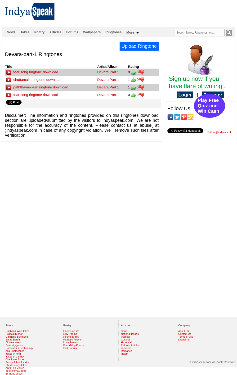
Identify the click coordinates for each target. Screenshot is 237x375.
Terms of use (185, 336)
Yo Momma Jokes (15, 370)
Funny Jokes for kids (17, 362)
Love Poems (70, 342)
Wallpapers (92, 32)
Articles (55, 32)
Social (124, 331)
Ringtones (113, 32)
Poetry (39, 32)
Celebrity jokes (13, 345)
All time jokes (13, 342)
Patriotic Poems (72, 339)
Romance (126, 350)
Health (125, 353)
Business (126, 348)
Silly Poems (70, 333)
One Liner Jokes (14, 359)
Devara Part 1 (108, 72)
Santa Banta (12, 339)
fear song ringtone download (32, 72)
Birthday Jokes (13, 373)
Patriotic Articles (130, 345)
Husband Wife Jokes (17, 331)
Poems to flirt (71, 336)
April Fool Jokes (14, 367)
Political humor (13, 333)
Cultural (125, 339)
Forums (72, 32)
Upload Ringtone (139, 46)
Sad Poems (70, 348)
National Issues (130, 333)
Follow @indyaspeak (219, 132)
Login (184, 94)
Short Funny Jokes (16, 365)
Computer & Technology (19, 348)
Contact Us (184, 333)
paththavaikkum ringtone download (37, 87)
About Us (183, 331)
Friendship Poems (74, 345)
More (133, 32)
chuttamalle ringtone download (34, 80)
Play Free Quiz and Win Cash (208, 106)
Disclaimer (184, 339)
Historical (126, 342)
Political (125, 336)
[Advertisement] (45, 181)
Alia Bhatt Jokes (14, 350)
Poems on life (71, 331)
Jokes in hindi (13, 353)
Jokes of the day (14, 356)
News (11, 32)
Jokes (25, 32)
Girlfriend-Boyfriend (16, 336)
